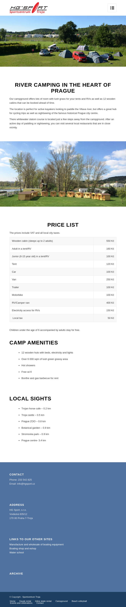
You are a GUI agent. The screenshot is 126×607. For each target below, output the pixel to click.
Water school (17, 552)
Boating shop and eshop (23, 548)
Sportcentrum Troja (31, 597)
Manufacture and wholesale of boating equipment (37, 544)
